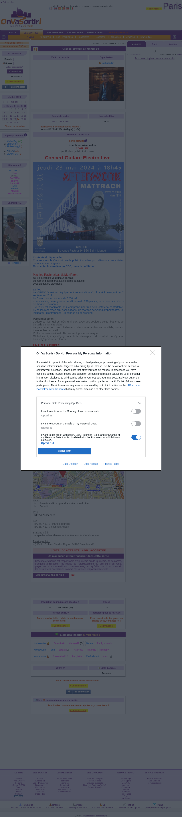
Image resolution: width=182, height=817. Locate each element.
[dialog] (91, 409)
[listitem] (91, 403)
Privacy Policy (111, 463)
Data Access (91, 463)
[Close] (154, 353)
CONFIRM (65, 451)
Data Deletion (70, 463)
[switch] (136, 411)
